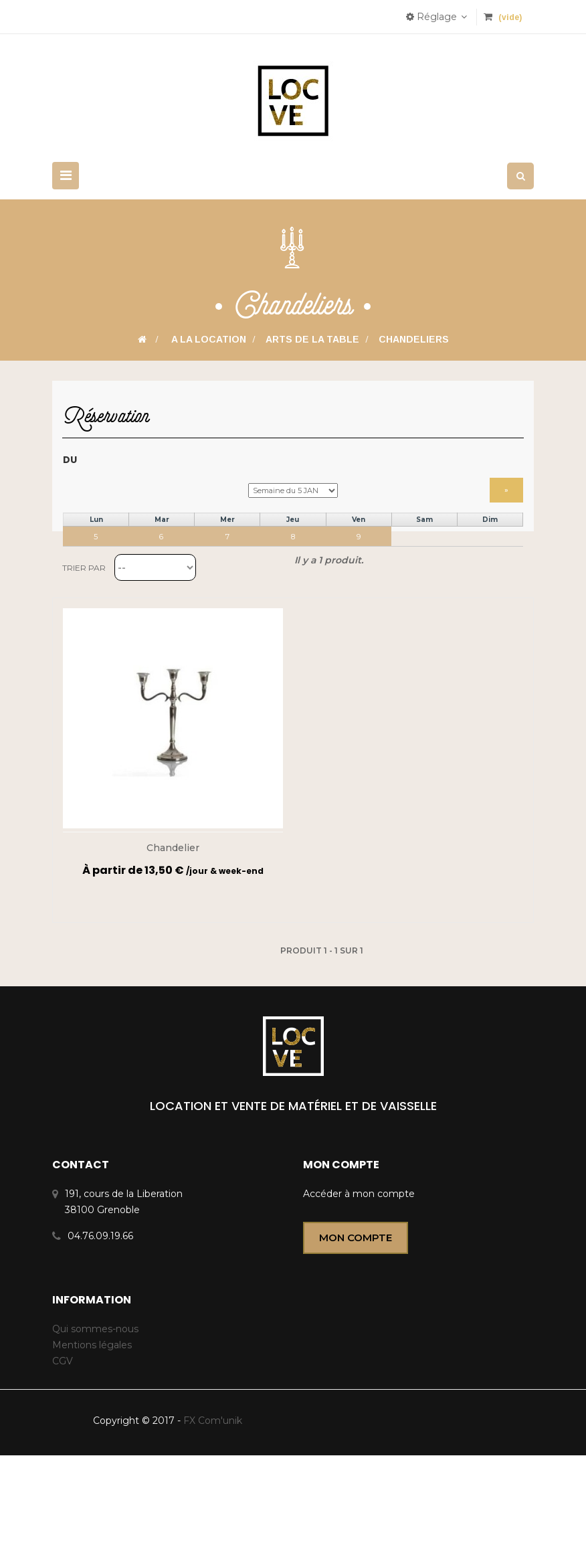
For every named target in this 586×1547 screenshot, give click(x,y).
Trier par (84, 660)
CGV (62, 1453)
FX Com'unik (211, 1512)
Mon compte (355, 1330)
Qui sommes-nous (95, 1421)
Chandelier (172, 940)
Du (70, 466)
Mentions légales (92, 1437)
